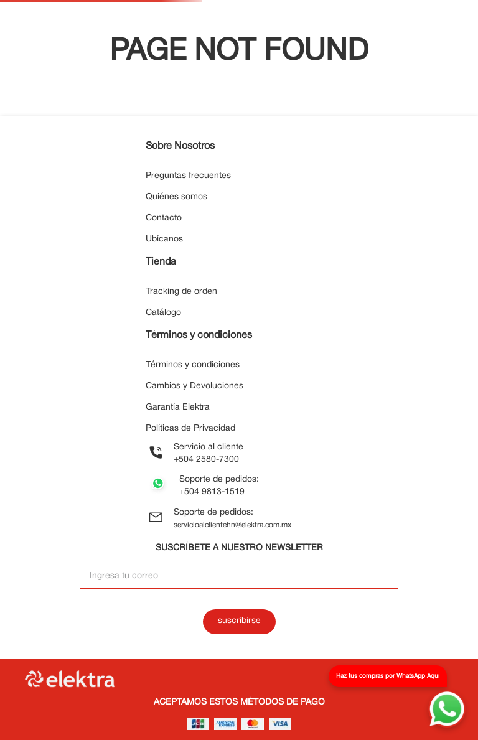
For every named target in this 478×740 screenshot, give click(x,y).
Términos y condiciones (193, 365)
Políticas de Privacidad (190, 428)
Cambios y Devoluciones (194, 386)
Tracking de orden (181, 292)
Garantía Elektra (178, 407)
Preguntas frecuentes (188, 176)
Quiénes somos (176, 197)
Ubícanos (164, 239)
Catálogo (163, 313)
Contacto (164, 218)
